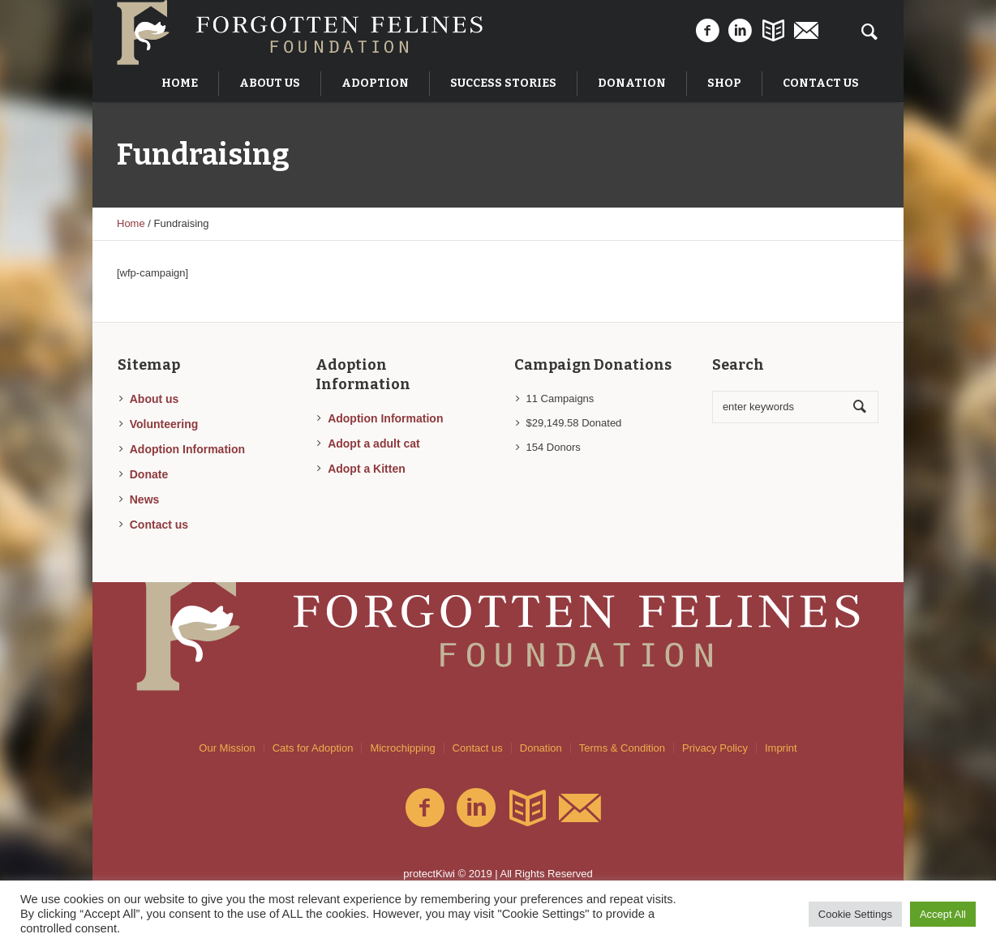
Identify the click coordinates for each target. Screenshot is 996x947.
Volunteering (164, 424)
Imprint (781, 748)
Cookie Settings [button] (855, 914)
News (145, 499)
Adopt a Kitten (367, 468)
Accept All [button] (943, 914)
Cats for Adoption (313, 748)
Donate (149, 474)
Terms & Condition (622, 748)
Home (131, 223)
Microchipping (402, 748)
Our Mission (227, 748)
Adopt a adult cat (374, 443)
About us (154, 398)
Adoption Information (187, 449)
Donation (541, 748)
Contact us (159, 524)
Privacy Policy (715, 748)
